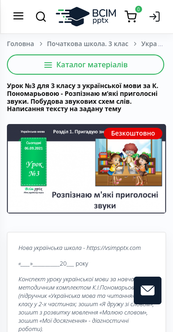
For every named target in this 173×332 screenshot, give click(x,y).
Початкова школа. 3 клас (87, 43)
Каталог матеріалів (85, 64)
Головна (20, 43)
